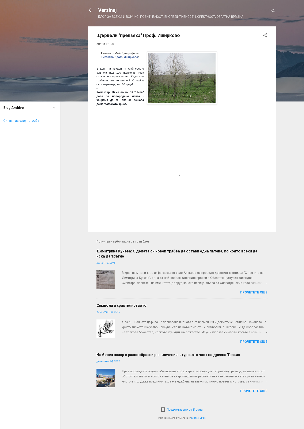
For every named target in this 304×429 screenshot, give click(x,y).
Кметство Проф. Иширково (119, 57)
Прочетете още (253, 292)
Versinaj (107, 10)
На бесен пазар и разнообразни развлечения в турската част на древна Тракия (168, 354)
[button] (264, 36)
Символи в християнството (121, 305)
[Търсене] (273, 11)
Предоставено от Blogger (182, 409)
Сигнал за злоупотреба (21, 121)
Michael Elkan (198, 418)
